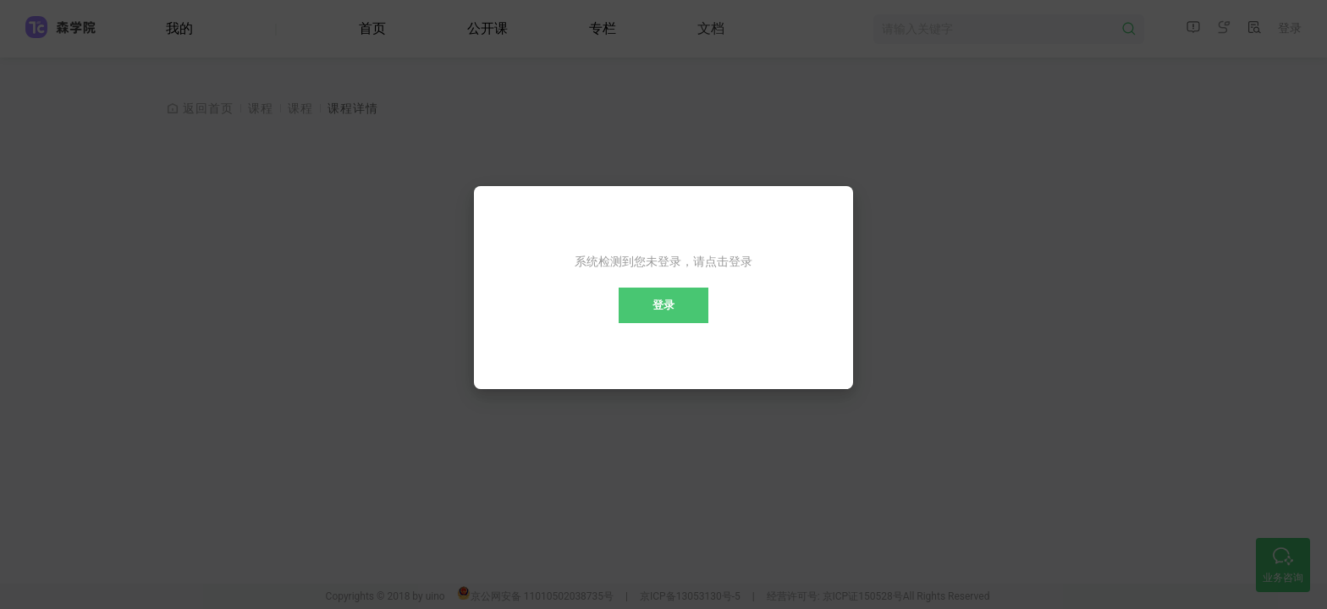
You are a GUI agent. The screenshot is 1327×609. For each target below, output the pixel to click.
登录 (663, 305)
